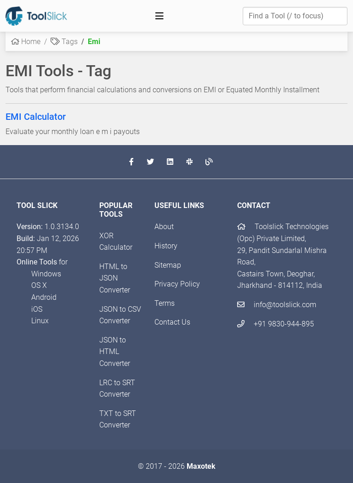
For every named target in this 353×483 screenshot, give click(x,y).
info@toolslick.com (276, 304)
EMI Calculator (36, 116)
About (164, 226)
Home (25, 41)
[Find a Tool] (295, 16)
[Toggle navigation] (159, 16)
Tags (64, 41)
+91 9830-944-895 (275, 324)
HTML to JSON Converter (114, 278)
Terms (164, 303)
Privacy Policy (177, 284)
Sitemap (167, 265)
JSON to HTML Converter (114, 352)
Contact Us (172, 322)
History (165, 246)
